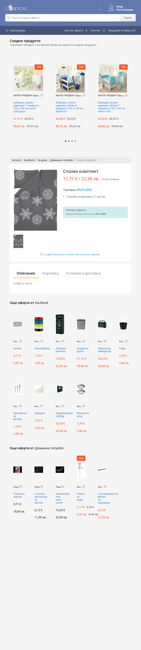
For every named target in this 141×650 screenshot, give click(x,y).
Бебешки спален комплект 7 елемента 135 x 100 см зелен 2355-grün (26, 107)
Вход (119, 6)
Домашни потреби (61, 160)
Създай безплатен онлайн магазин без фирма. (70, 254)
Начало (16, 160)
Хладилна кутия (81, 350)
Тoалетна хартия (17, 495)
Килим (17, 348)
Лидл (16, 487)
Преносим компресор (102, 350)
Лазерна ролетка (60, 350)
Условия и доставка (83, 273)
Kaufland (29, 160)
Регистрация (124, 9)
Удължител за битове (17, 416)
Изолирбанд (39, 348)
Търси (127, 17)
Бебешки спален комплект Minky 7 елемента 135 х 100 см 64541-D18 (111, 107)
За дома (42, 160)
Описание (26, 273)
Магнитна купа (81, 415)
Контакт (96, 30)
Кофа (122, 348)
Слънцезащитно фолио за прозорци (102, 498)
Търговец (50, 273)
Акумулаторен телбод (60, 415)
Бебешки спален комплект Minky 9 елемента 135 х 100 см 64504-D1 (69, 107)
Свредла (39, 413)
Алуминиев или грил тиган (60, 498)
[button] (66, 141)
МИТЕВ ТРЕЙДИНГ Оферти (27, 95)
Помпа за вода (81, 496)
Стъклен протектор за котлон (39, 498)
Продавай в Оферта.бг (122, 30)
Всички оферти (74, 30)
